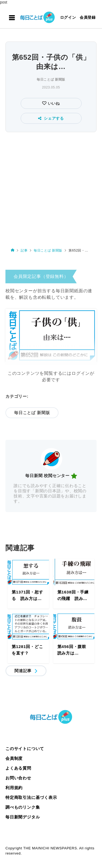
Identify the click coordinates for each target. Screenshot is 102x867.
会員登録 (88, 17)
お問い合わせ (18, 778)
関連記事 (23, 670)
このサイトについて (24, 748)
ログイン (68, 17)
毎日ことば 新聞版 (51, 79)
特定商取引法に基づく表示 (31, 797)
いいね (53, 103)
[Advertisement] (51, 187)
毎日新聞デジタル (22, 817)
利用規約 (14, 787)
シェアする (51, 118)
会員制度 (14, 758)
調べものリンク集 (22, 807)
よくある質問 (18, 768)
